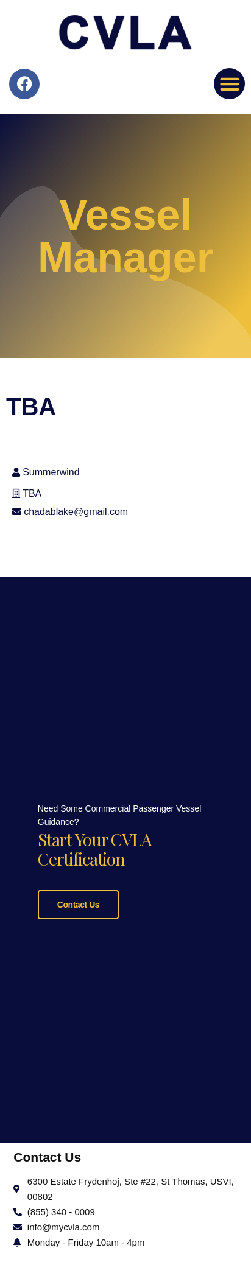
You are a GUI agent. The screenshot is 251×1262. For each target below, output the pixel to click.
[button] (229, 83)
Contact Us (78, 902)
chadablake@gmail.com (76, 512)
